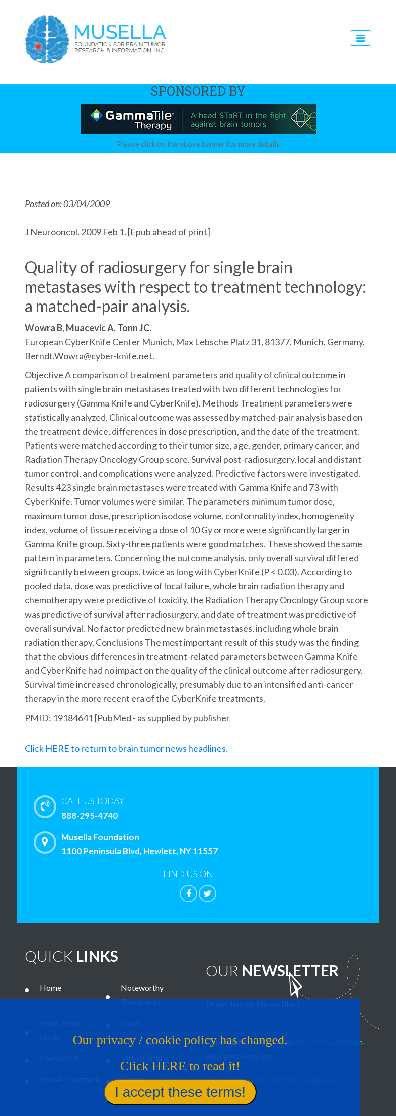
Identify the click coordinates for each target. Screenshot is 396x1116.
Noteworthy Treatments (142, 994)
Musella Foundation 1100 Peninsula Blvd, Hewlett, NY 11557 (128, 843)
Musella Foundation (329, 1042)
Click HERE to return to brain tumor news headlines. (126, 748)
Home (50, 987)
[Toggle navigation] (360, 38)
